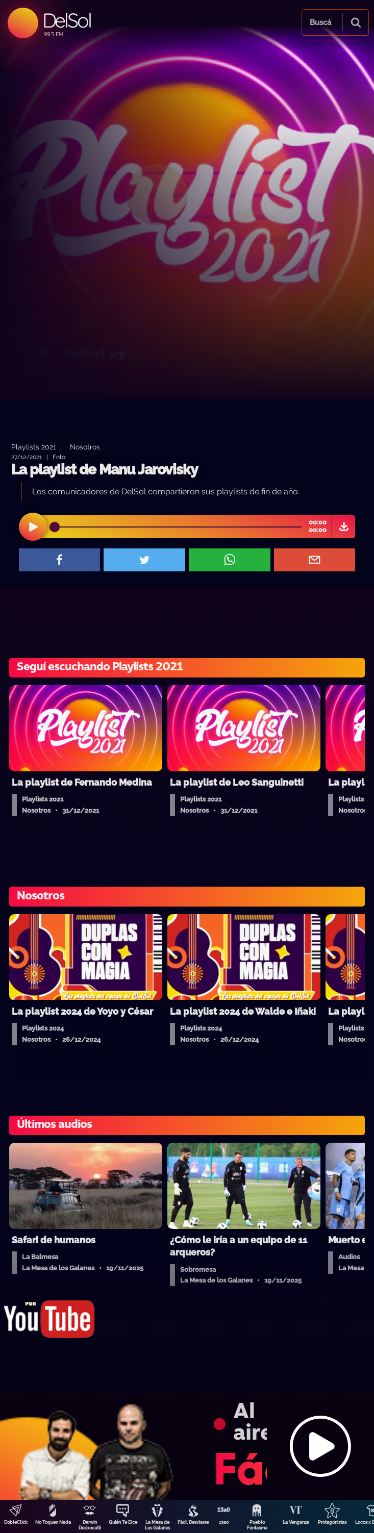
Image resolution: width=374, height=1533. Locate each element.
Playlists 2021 (33, 446)
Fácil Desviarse (193, 1522)
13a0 (224, 1522)
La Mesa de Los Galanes (157, 1525)
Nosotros (85, 446)
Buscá (320, 22)
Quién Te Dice (123, 1522)
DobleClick (16, 1522)
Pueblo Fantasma (257, 1525)
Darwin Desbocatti (90, 1525)
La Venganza (296, 1522)
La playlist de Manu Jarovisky (104, 469)
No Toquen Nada (53, 1522)
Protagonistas (332, 1522)
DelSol (66, 20)
